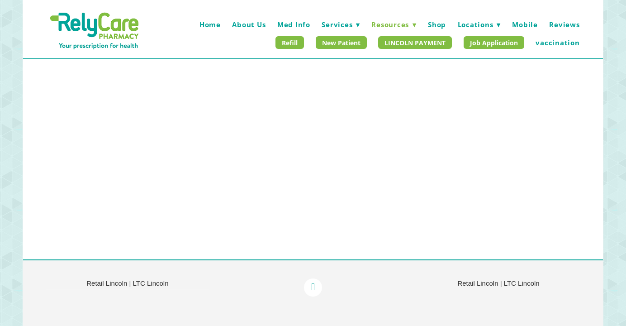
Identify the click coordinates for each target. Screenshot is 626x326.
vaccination (557, 43)
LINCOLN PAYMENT (415, 43)
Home (210, 24)
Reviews (564, 24)
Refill (290, 43)
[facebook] (313, 287)
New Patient (341, 43)
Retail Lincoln (106, 283)
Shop (437, 24)
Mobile (525, 24)
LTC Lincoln (151, 283)
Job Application (494, 43)
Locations (479, 24)
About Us (249, 24)
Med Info (293, 24)
